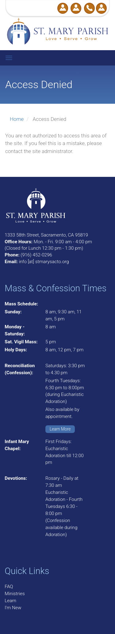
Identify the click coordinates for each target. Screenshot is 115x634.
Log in (101, 8)
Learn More (60, 429)
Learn (10, 600)
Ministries (15, 593)
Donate (62, 8)
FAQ (9, 586)
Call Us (89, 8)
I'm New (13, 607)
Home (17, 119)
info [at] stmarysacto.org (44, 261)
